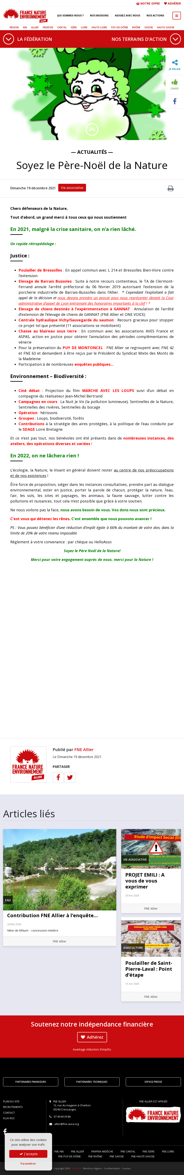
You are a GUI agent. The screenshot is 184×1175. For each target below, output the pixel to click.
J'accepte (28, 1154)
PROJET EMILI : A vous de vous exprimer (145, 880)
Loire (84, 27)
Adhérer (174, 3)
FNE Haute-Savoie (143, 1156)
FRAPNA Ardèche (102, 1151)
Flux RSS (9, 1118)
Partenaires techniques (91, 1082)
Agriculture (133, 948)
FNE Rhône (95, 1156)
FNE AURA (75, 1168)
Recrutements (13, 1107)
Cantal (62, 27)
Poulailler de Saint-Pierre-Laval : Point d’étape (148, 968)
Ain (25, 27)
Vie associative (72, 187)
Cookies (126, 1168)
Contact (9, 1112)
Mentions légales (92, 1168)
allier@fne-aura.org (66, 1124)
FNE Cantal (128, 1151)
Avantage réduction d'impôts (92, 1049)
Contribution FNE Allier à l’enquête (52, 915)
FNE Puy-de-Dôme (69, 1156)
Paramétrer (28, 1163)
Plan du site (11, 1101)
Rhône (136, 27)
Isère (74, 27)
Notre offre (148, 3)
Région (14, 27)
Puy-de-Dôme (119, 27)
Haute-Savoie (165, 27)
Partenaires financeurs (30, 1082)
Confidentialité (112, 1168)
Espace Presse (153, 1082)
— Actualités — (92, 151)
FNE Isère (149, 1151)
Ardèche (48, 27)
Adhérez (92, 1037)
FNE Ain (59, 1151)
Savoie (148, 27)
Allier (34, 27)
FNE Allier (84, 749)
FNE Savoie (117, 1156)
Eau (8, 900)
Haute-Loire (99, 27)
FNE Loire (168, 1151)
